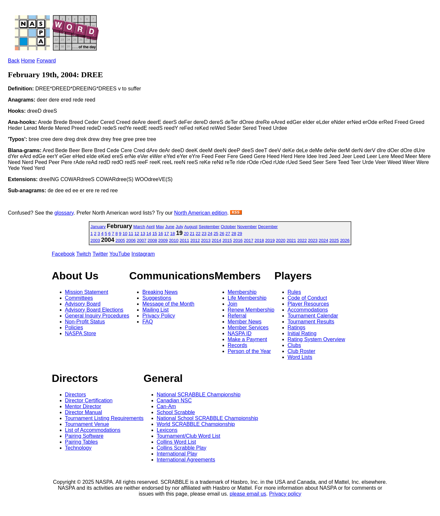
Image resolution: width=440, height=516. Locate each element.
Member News (245, 321)
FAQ (147, 321)
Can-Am (166, 406)
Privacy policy (285, 494)
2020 (281, 240)
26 (222, 233)
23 (204, 233)
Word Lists (300, 357)
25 (216, 233)
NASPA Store (80, 333)
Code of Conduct (307, 298)
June (169, 226)
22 (198, 233)
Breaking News (160, 292)
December (268, 226)
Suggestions (156, 298)
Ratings (296, 327)
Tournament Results (311, 321)
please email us (248, 494)
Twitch (83, 254)
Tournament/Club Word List (188, 436)
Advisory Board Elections (94, 310)
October (228, 226)
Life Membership (247, 298)
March (139, 226)
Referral (237, 315)
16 (160, 233)
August (190, 226)
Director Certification (89, 400)
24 (210, 233)
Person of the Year (249, 351)
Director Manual (83, 412)
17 (166, 233)
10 (125, 233)
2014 (216, 240)
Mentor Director (83, 406)
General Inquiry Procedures (97, 315)
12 (136, 233)
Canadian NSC (174, 400)
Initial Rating (302, 333)
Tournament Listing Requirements (104, 418)
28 (233, 233)
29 (239, 233)
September (209, 226)
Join (232, 304)
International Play (177, 454)
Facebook (63, 254)
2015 (227, 240)
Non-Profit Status (85, 321)
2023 (312, 240)
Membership (242, 292)
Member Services (248, 327)
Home (28, 60)
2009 (163, 240)
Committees (79, 298)
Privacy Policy (158, 315)
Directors (75, 394)
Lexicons (167, 430)
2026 (345, 240)
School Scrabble (176, 412)
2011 (184, 240)
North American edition (200, 213)
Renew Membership (251, 310)
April (150, 226)
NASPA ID (240, 333)
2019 (270, 240)
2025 (334, 240)
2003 (95, 240)
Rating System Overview (316, 339)
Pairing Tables (81, 442)
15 (154, 233)
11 (130, 233)
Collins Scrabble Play (181, 448)
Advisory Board (83, 304)
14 (148, 233)
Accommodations (308, 310)
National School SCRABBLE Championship (207, 418)
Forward (46, 60)
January (97, 226)
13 (142, 233)
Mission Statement (86, 292)
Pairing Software (84, 436)
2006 (131, 240)
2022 (302, 240)
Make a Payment (247, 339)
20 (186, 233)
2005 (120, 240)
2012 (195, 240)
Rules (294, 292)
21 (192, 233)
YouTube (119, 254)
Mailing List (155, 310)
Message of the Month (168, 304)
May (160, 226)
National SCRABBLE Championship (199, 394)
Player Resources (308, 304)
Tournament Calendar (313, 315)
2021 (291, 240)
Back (14, 60)
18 (172, 233)
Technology (78, 448)
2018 (259, 240)
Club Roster (301, 351)
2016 (238, 240)
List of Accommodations (93, 430)
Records (237, 345)
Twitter (100, 254)
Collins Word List (176, 442)
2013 (206, 240)
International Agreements (186, 459)
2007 (142, 240)
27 (227, 233)
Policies (74, 327)
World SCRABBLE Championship (196, 424)
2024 (323, 240)
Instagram (143, 254)
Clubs (294, 345)
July (179, 226)
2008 (152, 240)
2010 (173, 240)
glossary (63, 213)
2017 (248, 240)
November (247, 226)
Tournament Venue (87, 424)
